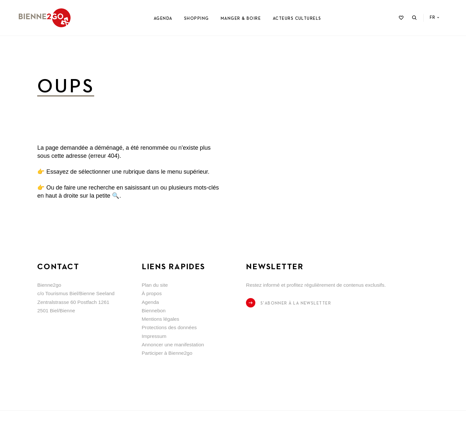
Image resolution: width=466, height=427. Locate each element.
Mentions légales (160, 319)
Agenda (163, 19)
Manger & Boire (241, 19)
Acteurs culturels (297, 19)
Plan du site (155, 285)
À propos (152, 293)
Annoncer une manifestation (173, 344)
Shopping (196, 19)
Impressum (154, 336)
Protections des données (169, 327)
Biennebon (154, 310)
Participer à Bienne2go (167, 353)
